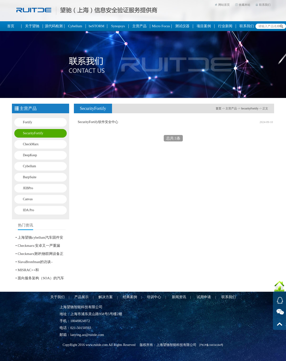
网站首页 (224, 4)
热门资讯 (25, 225)
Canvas (28, 199)
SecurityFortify (33, 133)
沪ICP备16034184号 (211, 345)
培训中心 (154, 297)
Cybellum (29, 166)
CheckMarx (31, 144)
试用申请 (204, 297)
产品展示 (81, 297)
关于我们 (57, 297)
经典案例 (130, 297)
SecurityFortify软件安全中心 (98, 122)
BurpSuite (29, 177)
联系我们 (265, 4)
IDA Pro (28, 210)
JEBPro (28, 188)
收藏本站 (244, 4)
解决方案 (105, 297)
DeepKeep (30, 155)
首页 (218, 108)
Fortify (27, 122)
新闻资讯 (179, 297)
